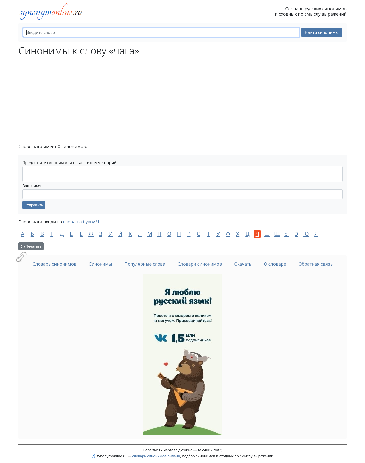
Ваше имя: (32, 186)
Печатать (31, 246)
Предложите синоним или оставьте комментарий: (69, 162)
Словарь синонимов (54, 264)
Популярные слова (144, 264)
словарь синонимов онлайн (156, 456)
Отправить (34, 205)
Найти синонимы (322, 32)
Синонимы (100, 264)
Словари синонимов (200, 264)
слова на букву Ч (81, 222)
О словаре (275, 264)
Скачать (242, 264)
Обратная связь (315, 264)
